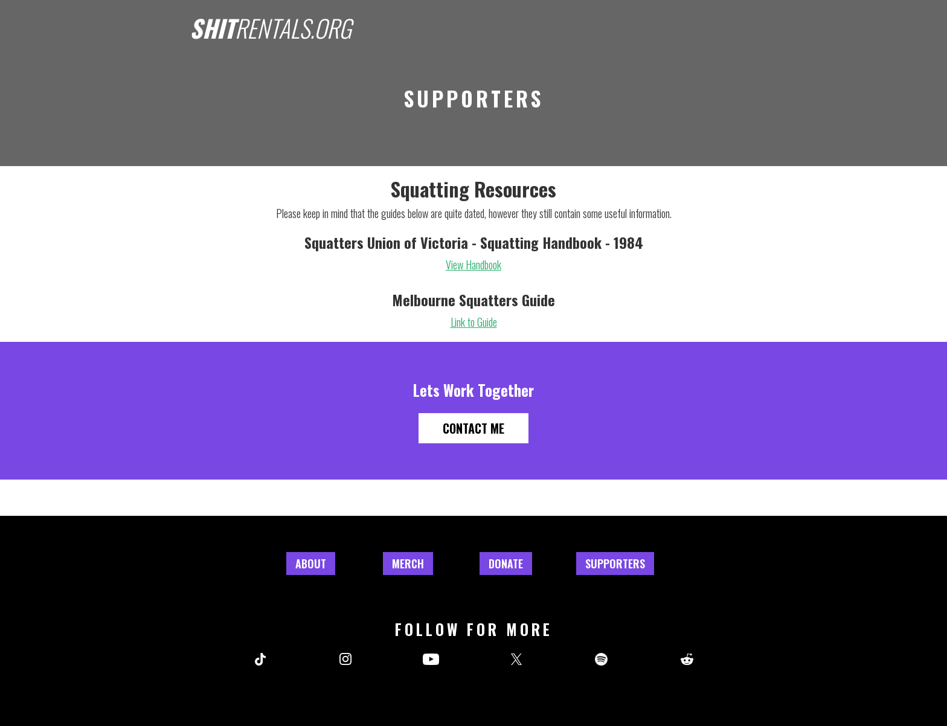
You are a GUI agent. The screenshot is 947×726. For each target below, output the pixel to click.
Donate (506, 563)
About (310, 563)
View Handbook (473, 264)
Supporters (615, 563)
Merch (408, 563)
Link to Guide (474, 322)
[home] (271, 24)
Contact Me (473, 428)
